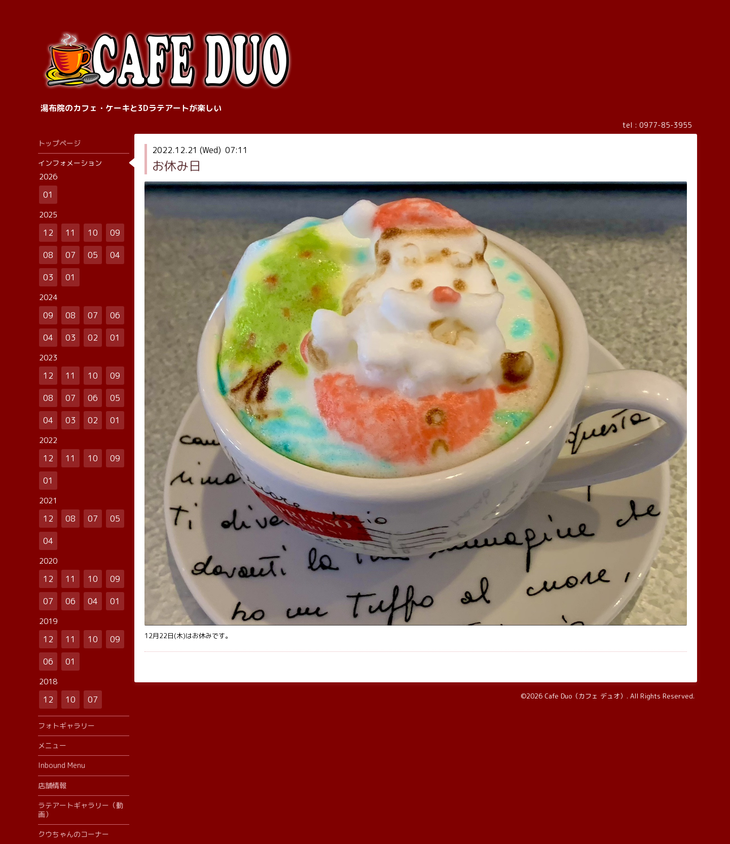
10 (93, 232)
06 (115, 315)
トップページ (59, 143)
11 (70, 232)
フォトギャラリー (66, 725)
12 (48, 232)
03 (48, 277)
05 (93, 255)
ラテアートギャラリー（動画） (80, 809)
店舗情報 (52, 785)
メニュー (52, 745)
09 (115, 232)
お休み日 (176, 165)
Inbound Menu (61, 765)
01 (48, 194)
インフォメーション (70, 163)
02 (93, 337)
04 (115, 255)
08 (48, 255)
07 (70, 255)
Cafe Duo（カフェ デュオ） (585, 696)
